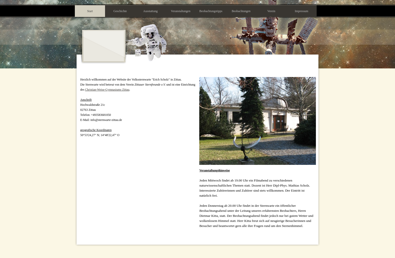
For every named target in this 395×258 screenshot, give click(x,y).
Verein (271, 11)
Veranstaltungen (180, 11)
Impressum (301, 11)
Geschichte (120, 11)
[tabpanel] (138, 107)
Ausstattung (150, 11)
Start (90, 11)
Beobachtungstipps (210, 11)
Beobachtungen (241, 11)
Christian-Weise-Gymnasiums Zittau (107, 89)
